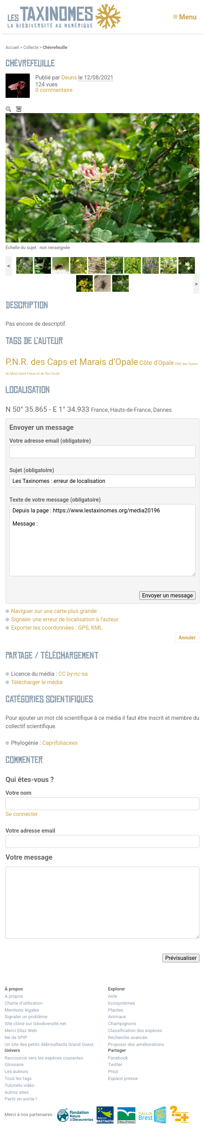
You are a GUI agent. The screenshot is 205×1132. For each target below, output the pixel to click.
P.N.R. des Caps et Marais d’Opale (72, 362)
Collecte (30, 47)
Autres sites (17, 1092)
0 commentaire (53, 90)
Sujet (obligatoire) (31, 470)
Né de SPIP (16, 1037)
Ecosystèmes (121, 1003)
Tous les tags (18, 1078)
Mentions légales (22, 1010)
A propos (14, 996)
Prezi (113, 1071)
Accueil (12, 47)
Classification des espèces (135, 1030)
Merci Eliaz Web (21, 1030)
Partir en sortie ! (21, 1098)
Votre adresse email (30, 830)
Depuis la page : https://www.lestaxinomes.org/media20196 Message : (102, 540)
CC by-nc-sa (73, 674)
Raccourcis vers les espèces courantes (44, 1058)
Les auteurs (16, 1071)
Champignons (122, 1023)
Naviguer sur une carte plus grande (54, 611)
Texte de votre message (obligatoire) (55, 499)
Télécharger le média (19, 109)
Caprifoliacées (60, 743)
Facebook (118, 1058)
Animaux (117, 1016)
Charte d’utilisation (24, 1003)
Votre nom (19, 793)
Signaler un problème (26, 1016)
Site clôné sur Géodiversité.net (35, 1023)
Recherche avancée (128, 1037)
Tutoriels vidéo (19, 1085)
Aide (112, 996)
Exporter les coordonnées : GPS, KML (56, 627)
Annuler (187, 637)
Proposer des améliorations (136, 1044)
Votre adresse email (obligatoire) (50, 440)
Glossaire (14, 1064)
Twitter (115, 1064)
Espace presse (122, 1078)
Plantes (115, 1010)
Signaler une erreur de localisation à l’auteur (64, 619)
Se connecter (22, 814)
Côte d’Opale (156, 362)
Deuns (69, 77)
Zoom (9, 109)
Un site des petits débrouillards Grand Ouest (49, 1044)
